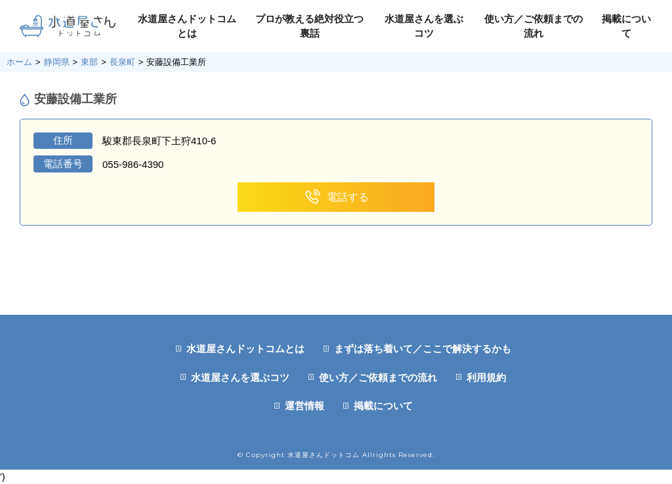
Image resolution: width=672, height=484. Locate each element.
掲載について (383, 405)
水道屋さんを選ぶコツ (240, 377)
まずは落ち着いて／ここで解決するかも (422, 348)
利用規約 (486, 377)
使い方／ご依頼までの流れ (378, 377)
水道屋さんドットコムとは (245, 348)
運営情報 (304, 405)
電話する (336, 197)
